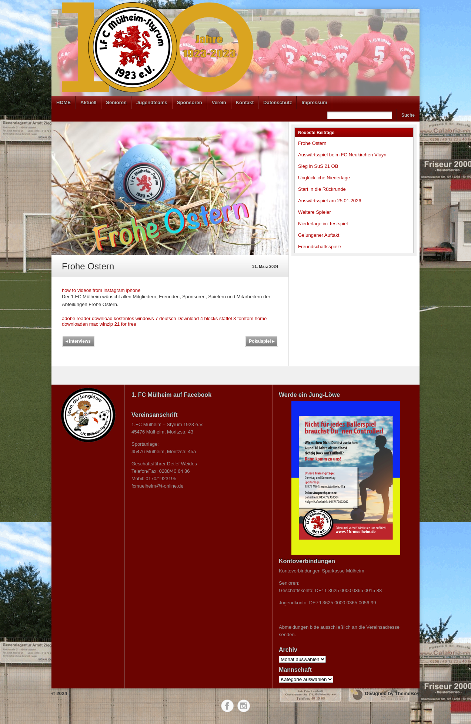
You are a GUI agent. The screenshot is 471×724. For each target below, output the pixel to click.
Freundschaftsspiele (319, 246)
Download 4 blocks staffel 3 (206, 318)
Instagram (243, 706)
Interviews (78, 341)
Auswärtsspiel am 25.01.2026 (329, 200)
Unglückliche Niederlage (324, 177)
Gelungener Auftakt (318, 235)
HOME (63, 102)
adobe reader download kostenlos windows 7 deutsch (119, 318)
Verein (219, 102)
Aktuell (88, 102)
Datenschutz (277, 102)
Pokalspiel (261, 341)
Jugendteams (151, 102)
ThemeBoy (407, 693)
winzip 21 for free (118, 324)
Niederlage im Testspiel (323, 223)
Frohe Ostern (312, 143)
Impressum (314, 102)
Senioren (116, 102)
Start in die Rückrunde (322, 189)
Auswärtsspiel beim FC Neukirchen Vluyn (342, 154)
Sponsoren (189, 102)
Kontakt (245, 102)
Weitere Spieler (314, 212)
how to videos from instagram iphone (101, 290)
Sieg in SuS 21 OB (318, 166)
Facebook (227, 706)
